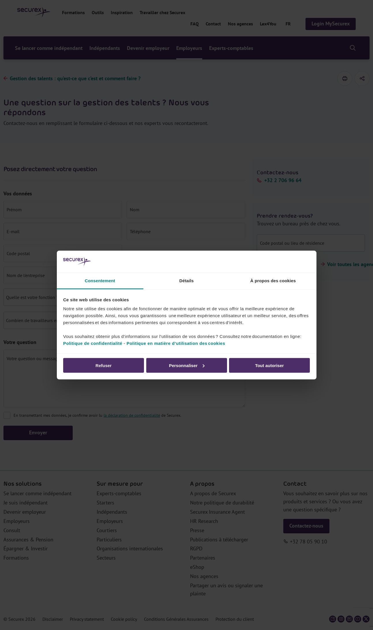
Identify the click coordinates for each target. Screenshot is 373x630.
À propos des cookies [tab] (273, 280)
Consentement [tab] (100, 280)
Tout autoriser (269, 365)
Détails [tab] (186, 280)
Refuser (103, 365)
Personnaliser (187, 365)
